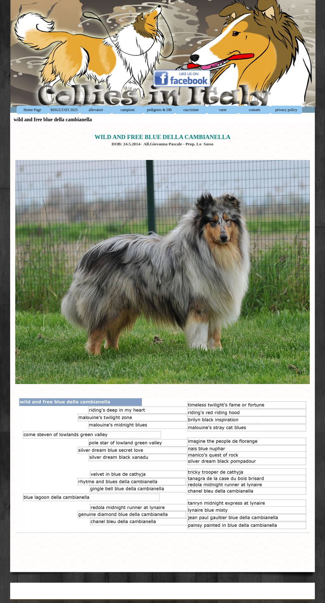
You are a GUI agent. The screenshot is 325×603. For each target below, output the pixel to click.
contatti (254, 110)
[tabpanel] (162, 346)
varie (223, 110)
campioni (128, 110)
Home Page (32, 110)
